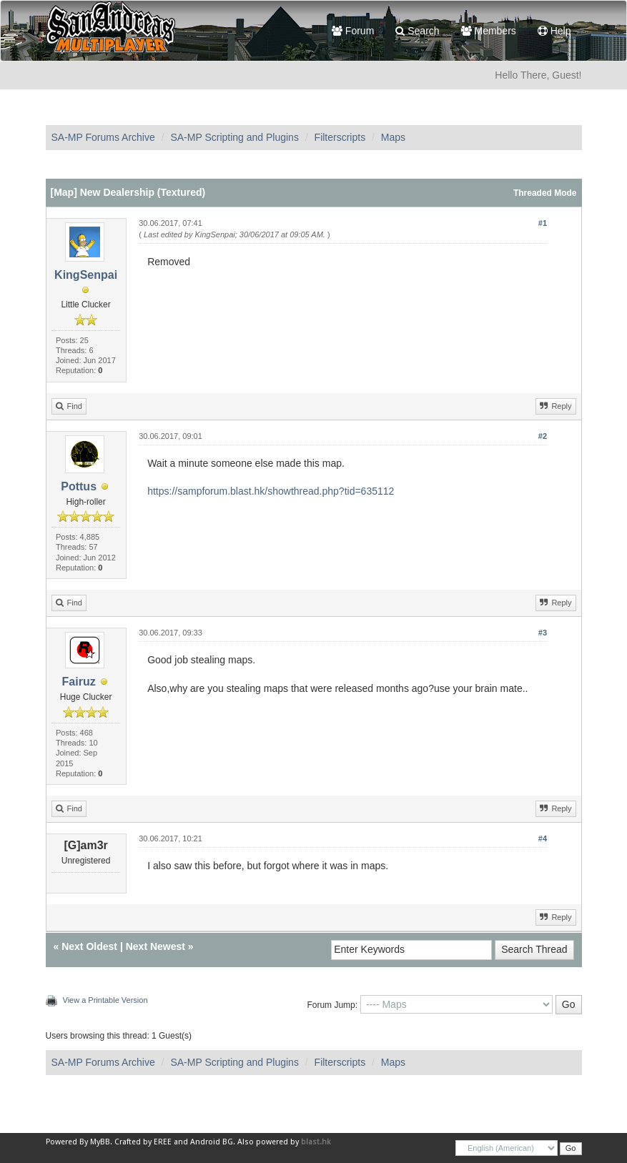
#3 (542, 632)
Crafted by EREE (143, 1142)
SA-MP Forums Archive (103, 137)
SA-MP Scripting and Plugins (234, 137)
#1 (542, 223)
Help (554, 30)
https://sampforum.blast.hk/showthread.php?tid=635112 (270, 491)
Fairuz (79, 681)
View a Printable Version (105, 1000)
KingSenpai (85, 275)
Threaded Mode (545, 193)
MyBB (100, 1142)
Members (488, 30)
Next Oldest (89, 946)
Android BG (211, 1142)
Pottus (79, 486)
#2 (542, 436)
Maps (393, 137)
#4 (542, 838)
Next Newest (155, 946)
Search (417, 30)
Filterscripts (340, 137)
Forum (353, 30)
